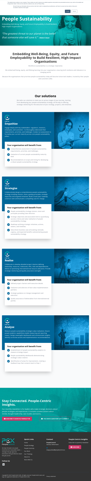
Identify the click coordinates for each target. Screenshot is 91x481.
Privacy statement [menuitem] (51, 476)
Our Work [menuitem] (27, 451)
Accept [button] (67, 11)
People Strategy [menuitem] (29, 445)
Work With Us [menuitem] (28, 460)
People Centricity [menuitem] (29, 448)
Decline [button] (74, 11)
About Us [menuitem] (27, 457)
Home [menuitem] (26, 442)
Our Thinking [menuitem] (28, 454)
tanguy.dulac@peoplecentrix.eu (55, 450)
